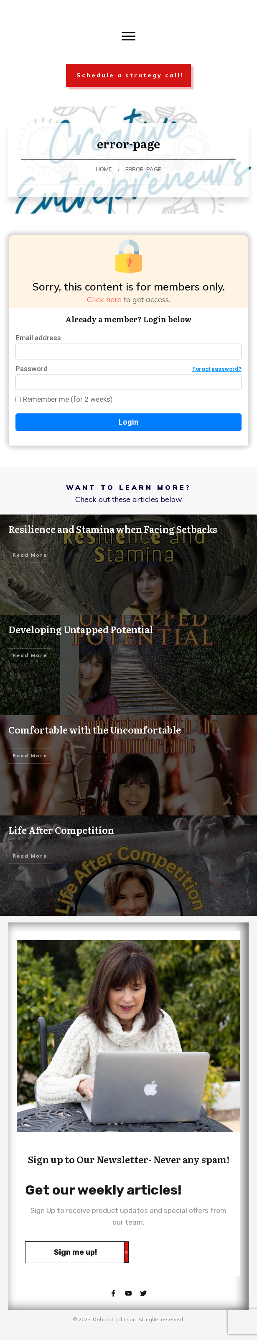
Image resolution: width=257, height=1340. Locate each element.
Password (128, 368)
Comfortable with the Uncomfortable (94, 729)
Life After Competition (61, 830)
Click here (104, 299)
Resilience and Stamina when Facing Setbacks (112, 529)
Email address (38, 338)
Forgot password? (217, 368)
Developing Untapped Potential (80, 629)
